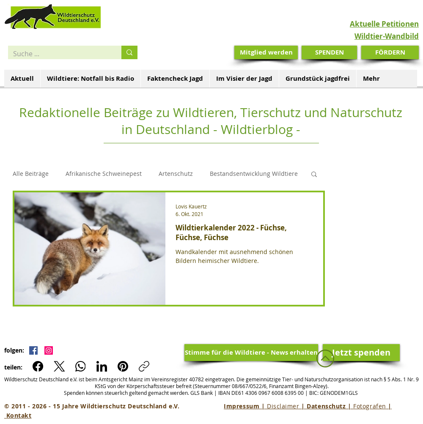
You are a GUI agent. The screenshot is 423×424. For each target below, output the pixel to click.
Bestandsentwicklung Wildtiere (254, 173)
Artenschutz (176, 173)
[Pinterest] (123, 366)
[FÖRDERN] (390, 52)
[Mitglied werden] (266, 52)
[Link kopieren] (144, 366)
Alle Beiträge (31, 173)
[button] (314, 174)
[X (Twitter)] (59, 366)
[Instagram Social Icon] (48, 350)
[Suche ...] (58, 54)
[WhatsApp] (80, 366)
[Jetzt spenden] (361, 352)
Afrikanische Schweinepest (104, 173)
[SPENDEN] (329, 52)
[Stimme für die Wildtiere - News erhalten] (251, 352)
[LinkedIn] (101, 366)
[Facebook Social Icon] (33, 350)
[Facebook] (38, 366)
